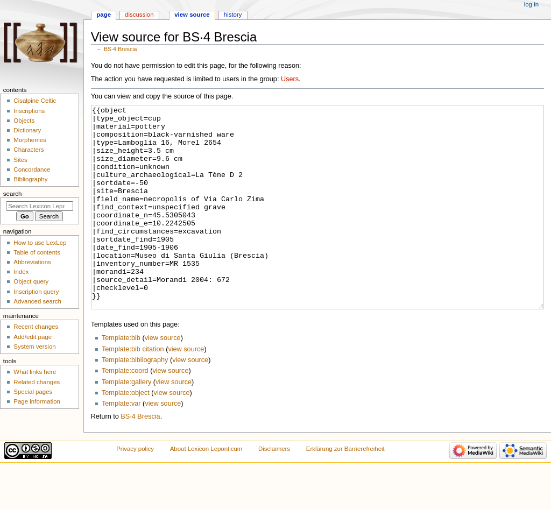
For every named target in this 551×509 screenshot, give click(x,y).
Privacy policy (135, 489)
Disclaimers (274, 489)
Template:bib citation (133, 389)
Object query (30, 281)
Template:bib (121, 378)
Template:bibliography (135, 400)
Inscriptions (29, 111)
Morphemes (29, 140)
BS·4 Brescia (120, 49)
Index (21, 271)
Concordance (31, 169)
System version (34, 346)
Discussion (139, 14)
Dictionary (27, 130)
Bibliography (30, 179)
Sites (20, 160)
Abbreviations (32, 262)
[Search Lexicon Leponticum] (39, 206)
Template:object (126, 433)
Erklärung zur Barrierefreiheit (345, 489)
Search (12, 193)
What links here (34, 372)
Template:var (121, 444)
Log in (531, 4)
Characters (28, 149)
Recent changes (35, 326)
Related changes (36, 382)
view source (163, 378)
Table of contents (36, 252)
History (233, 14)
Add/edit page (32, 337)
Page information (36, 401)
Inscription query (36, 291)
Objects (23, 120)
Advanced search (37, 301)
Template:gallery (126, 422)
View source (192, 14)
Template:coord (125, 411)
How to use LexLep (39, 242)
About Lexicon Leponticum (206, 489)
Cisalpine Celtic (34, 100)
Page (103, 14)
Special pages (32, 391)
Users (290, 79)
